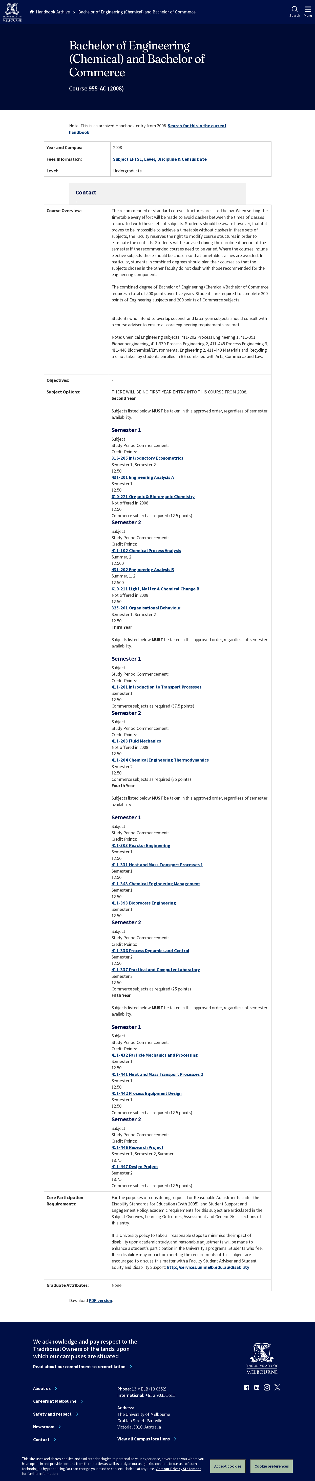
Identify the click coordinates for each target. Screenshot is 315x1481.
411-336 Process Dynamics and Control (150, 950)
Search (294, 12)
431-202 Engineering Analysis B (143, 569)
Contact (41, 1439)
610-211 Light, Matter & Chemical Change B (155, 589)
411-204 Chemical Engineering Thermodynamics (160, 760)
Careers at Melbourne (54, 1401)
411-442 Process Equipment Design (147, 1093)
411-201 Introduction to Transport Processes (156, 687)
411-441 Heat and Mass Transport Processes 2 (157, 1074)
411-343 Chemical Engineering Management (156, 884)
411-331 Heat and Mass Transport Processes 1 (157, 865)
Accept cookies (227, 1466)
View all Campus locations (143, 1439)
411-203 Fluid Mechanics (136, 741)
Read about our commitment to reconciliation (79, 1366)
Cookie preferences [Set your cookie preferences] (272, 1466)
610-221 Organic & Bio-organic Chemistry (153, 496)
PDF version (100, 1300)
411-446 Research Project (137, 1147)
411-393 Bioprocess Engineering (144, 903)
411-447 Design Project (135, 1166)
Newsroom (43, 1427)
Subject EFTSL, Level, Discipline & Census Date (160, 159)
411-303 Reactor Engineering (141, 845)
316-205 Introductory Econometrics (147, 458)
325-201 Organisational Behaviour (146, 608)
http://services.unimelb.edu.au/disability (208, 1267)
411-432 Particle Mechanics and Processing (155, 1055)
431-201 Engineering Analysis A (143, 477)
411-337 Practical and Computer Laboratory (156, 969)
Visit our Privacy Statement (178, 1468)
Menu (308, 12)
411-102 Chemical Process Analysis (146, 550)
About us (42, 1388)
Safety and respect (52, 1414)
